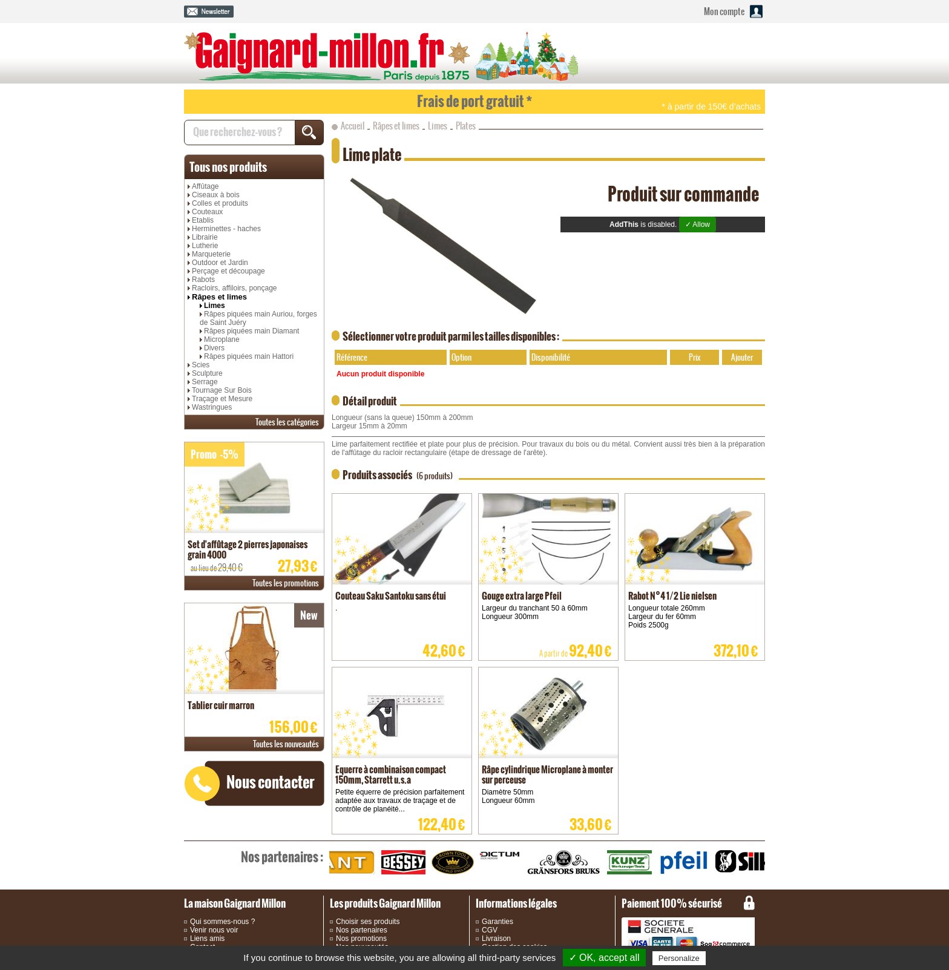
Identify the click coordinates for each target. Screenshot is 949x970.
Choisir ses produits (367, 921)
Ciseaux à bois (216, 195)
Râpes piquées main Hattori (249, 356)
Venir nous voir (214, 930)
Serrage (205, 382)
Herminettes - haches (226, 228)
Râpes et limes (219, 296)
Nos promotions (361, 938)
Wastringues (212, 407)
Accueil (352, 126)
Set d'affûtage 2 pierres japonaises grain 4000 (247, 549)
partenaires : (282, 857)
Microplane (222, 339)
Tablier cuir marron (221, 705)
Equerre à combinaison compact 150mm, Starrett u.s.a (390, 774)
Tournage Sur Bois (222, 390)
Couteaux (207, 212)
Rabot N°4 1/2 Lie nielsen (672, 596)
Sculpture (207, 373)
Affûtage (205, 186)
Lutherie (205, 245)
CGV (489, 930)
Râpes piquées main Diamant (251, 331)
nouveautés (286, 744)
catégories (287, 422)
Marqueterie (211, 254)
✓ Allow (697, 224)
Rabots (203, 279)
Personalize (679, 958)
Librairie (205, 237)
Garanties (497, 921)
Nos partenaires (361, 930)
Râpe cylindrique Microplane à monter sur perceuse (547, 774)
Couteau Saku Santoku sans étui (390, 596)
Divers (214, 348)
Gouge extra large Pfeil (522, 596)
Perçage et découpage (228, 271)
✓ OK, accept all (604, 957)
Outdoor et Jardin (220, 262)
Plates (466, 126)
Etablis (203, 220)
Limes (214, 305)
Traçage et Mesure (222, 399)
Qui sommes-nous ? (222, 921)
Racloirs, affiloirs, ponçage (234, 288)
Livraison (496, 938)
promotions (285, 583)
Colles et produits (220, 203)
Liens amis (207, 938)
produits (228, 167)
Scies (200, 365)
